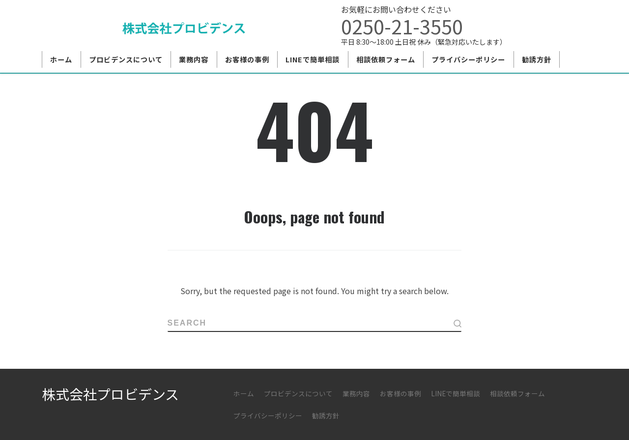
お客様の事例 (400, 393)
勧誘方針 (326, 415)
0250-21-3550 (402, 26)
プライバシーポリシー (267, 415)
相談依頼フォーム (517, 393)
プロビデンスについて (298, 393)
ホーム (243, 393)
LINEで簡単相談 (455, 393)
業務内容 (356, 393)
